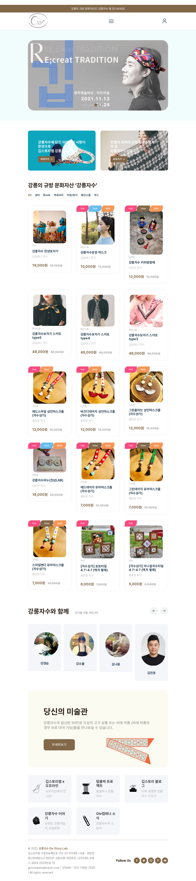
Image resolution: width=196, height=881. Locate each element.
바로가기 (47, 159)
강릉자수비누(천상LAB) (47, 480)
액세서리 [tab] (58, 195)
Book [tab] (46, 195)
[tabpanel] (98, 75)
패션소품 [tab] (86, 195)
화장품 (35, 475)
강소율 (80, 664)
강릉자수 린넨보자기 (45, 251)
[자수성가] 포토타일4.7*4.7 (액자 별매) (94, 568)
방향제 (132, 257)
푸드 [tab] (96, 195)
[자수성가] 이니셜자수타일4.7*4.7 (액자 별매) (146, 568)
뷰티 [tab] (37, 195)
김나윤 (116, 664)
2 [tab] (100, 104)
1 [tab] (95, 104)
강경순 (44, 663)
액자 (82, 561)
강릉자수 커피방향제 (142, 262)
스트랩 (35, 406)
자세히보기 (59, 745)
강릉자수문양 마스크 (93, 252)
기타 (34, 246)
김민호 (151, 673)
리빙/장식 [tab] (72, 195)
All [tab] (30, 195)
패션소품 (84, 247)
